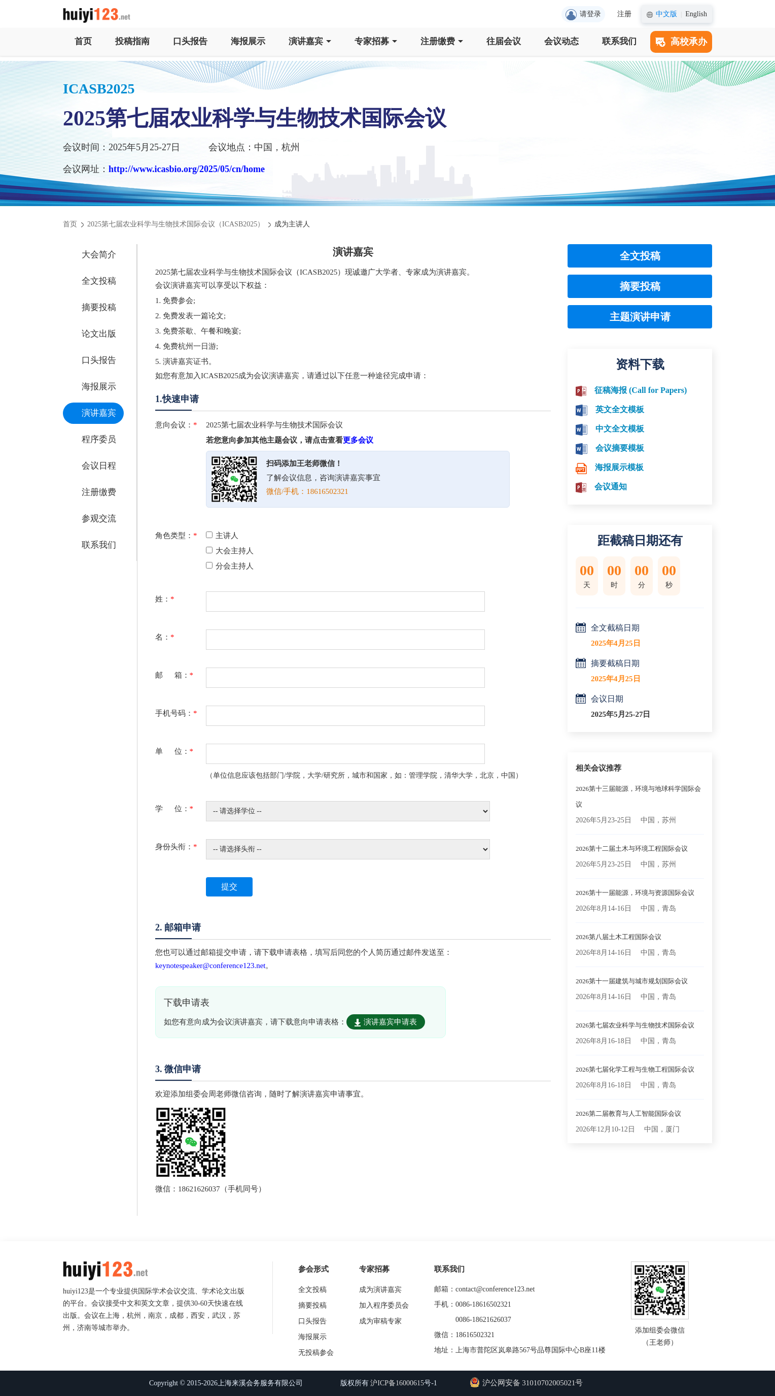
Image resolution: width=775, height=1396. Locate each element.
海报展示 (248, 41)
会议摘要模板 (619, 448)
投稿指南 (132, 41)
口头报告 (190, 41)
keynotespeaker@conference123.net (210, 965)
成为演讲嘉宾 (380, 1289)
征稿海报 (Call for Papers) (640, 390)
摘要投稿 (99, 307)
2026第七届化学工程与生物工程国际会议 (635, 1069)
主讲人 (222, 535)
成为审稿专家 (380, 1321)
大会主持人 (230, 551)
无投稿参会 (316, 1352)
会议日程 (99, 466)
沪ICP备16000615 (397, 1383)
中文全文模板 (619, 428)
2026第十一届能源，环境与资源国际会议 (635, 892)
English (696, 14)
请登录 (583, 14)
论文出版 (99, 334)
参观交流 (99, 518)
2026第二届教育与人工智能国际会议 (628, 1113)
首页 (83, 41)
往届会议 (503, 41)
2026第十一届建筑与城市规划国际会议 (632, 981)
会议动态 (561, 41)
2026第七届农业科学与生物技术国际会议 (635, 1025)
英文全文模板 (619, 409)
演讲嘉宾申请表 (386, 1022)
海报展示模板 (619, 467)
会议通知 (610, 486)
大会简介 (99, 254)
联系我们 (619, 41)
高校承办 (681, 42)
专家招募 (376, 41)
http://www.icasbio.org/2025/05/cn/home (187, 169)
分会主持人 (230, 566)
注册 (624, 14)
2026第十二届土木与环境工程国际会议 (632, 848)
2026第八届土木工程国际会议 (618, 937)
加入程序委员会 (384, 1305)
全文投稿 (99, 281)
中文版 (666, 14)
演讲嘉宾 (310, 41)
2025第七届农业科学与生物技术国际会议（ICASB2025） (175, 224)
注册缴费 (441, 41)
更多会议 (358, 440)
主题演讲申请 (640, 316)
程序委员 (99, 439)
